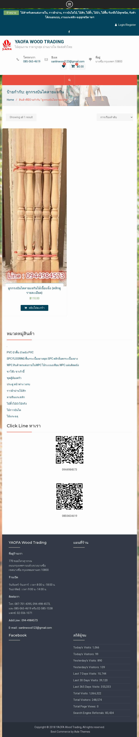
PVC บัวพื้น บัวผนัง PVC (20, 352)
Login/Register (125, 24)
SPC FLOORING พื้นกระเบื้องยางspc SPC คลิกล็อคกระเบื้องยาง (42, 358)
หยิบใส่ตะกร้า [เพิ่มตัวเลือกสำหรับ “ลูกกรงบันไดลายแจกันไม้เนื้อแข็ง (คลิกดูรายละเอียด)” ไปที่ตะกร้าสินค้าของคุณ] (37, 307)
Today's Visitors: (84, 654)
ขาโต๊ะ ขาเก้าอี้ (15, 371)
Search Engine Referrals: (89, 713)
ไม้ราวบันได (14, 410)
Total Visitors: (82, 700)
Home (10, 99)
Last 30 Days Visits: (86, 680)
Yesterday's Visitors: (86, 667)
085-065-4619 (31, 61)
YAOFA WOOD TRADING (39, 41)
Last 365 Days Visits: (87, 687)
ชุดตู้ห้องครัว (14, 378)
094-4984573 (30, 620)
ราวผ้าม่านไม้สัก (16, 390)
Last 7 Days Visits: (85, 674)
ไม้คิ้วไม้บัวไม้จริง (17, 403)
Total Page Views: (85, 706)
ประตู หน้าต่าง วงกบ (18, 384)
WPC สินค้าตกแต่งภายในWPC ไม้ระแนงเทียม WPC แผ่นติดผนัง (43, 365)
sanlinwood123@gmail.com (67, 61)
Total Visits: (81, 693)
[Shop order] (115, 117)
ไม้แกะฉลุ (12, 416)
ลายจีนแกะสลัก (16, 397)
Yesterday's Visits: (85, 660)
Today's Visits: (82, 647)
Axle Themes (82, 731)
